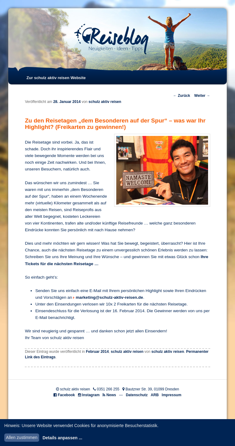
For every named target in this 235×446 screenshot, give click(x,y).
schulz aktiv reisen (104, 102)
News (111, 395)
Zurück (181, 95)
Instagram (90, 395)
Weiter (202, 95)
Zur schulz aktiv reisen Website (56, 77)
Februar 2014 (97, 351)
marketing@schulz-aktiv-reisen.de (109, 297)
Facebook (66, 395)
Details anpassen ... (62, 437)
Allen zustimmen (22, 437)
